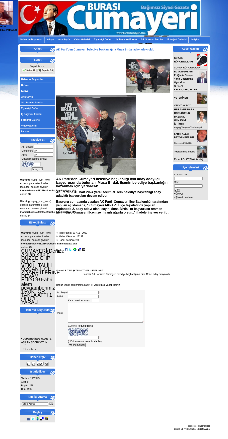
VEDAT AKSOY (182, 105)
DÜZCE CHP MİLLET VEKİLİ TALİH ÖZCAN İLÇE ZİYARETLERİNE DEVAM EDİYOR (40, 268)
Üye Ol (179, 193)
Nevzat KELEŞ (203, 429)
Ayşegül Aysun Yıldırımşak (188, 127)
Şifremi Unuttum (184, 197)
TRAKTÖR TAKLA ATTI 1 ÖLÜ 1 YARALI (36, 297)
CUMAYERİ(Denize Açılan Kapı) (42, 252)
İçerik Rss (192, 426)
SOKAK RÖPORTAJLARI (187, 67)
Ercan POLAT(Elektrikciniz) (188, 159)
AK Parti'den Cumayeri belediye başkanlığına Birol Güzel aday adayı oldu (131, 274)
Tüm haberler (30, 349)
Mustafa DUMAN (183, 143)
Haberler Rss (204, 426)
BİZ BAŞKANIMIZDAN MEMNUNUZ (84, 270)
